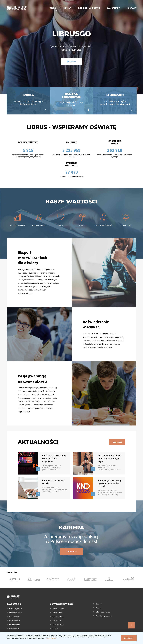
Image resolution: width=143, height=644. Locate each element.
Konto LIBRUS (57, 616)
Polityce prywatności (50, 638)
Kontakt (131, 8)
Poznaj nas (71, 551)
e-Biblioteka (14, 628)
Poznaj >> (71, 61)
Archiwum (117, 442)
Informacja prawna (103, 612)
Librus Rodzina (58, 609)
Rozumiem (128, 638)
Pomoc (98, 608)
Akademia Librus (15, 612)
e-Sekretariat (14, 616)
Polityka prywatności (104, 616)
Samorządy (113, 8)
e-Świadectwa (14, 620)
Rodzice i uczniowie (89, 8)
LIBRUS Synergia (15, 609)
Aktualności (56, 620)
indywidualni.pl (15, 624)
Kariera (55, 628)
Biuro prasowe (57, 624)
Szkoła (67, 8)
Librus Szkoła (57, 612)
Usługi (52, 8)
